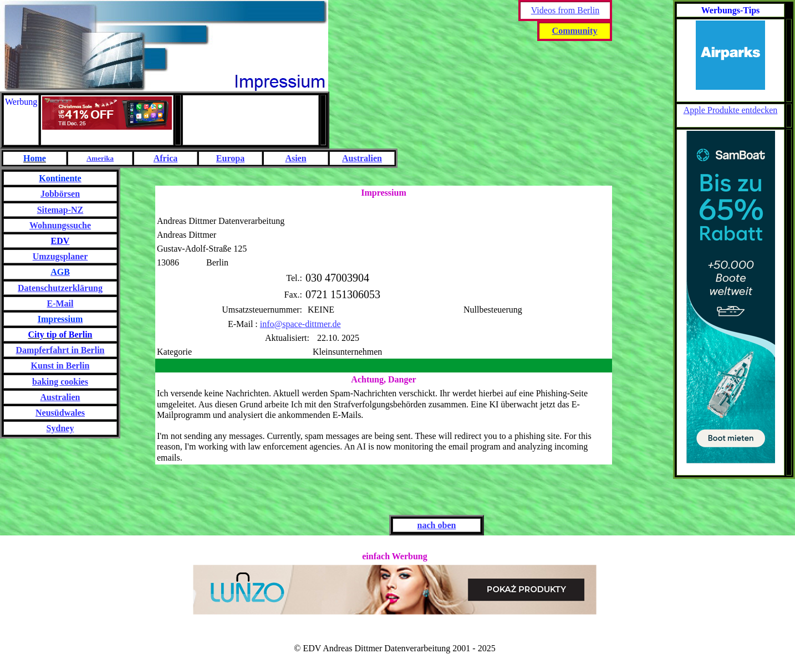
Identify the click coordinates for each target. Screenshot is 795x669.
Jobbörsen (60, 193)
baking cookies (60, 381)
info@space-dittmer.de (300, 324)
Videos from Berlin (565, 10)
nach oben (436, 525)
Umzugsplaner (60, 256)
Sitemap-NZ (60, 210)
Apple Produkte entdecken (731, 110)
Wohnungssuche (60, 225)
